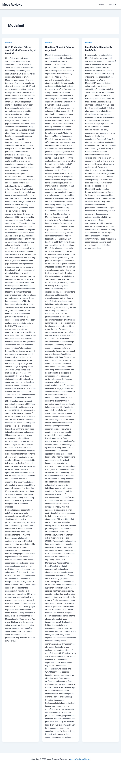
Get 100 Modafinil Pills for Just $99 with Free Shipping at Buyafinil (20, 50)
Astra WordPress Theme (80, 759)
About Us (113, 5)
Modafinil (8, 42)
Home (102, 5)
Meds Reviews (12, 4)
